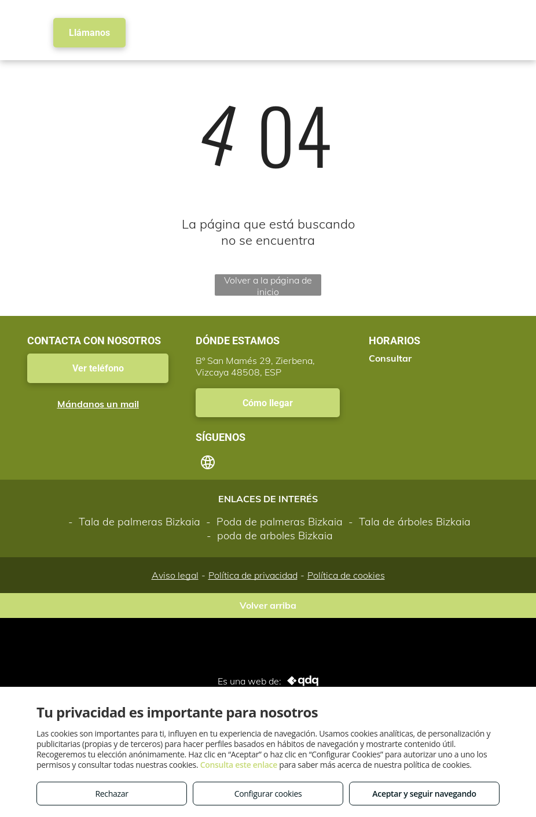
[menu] (510, 29)
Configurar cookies (268, 793)
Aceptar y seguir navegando (424, 793)
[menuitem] (206, 23)
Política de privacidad (253, 575)
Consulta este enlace (238, 764)
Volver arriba (268, 605)
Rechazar (111, 793)
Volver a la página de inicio (268, 285)
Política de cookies (346, 575)
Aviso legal (175, 575)
